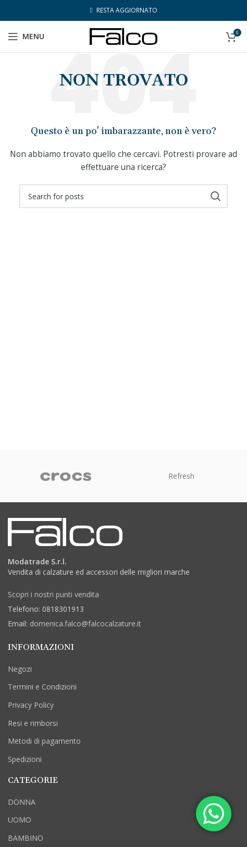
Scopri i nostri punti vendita (53, 594)
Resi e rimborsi (33, 723)
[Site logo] (123, 36)
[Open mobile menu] (26, 36)
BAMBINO (25, 838)
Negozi (20, 669)
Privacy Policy (31, 705)
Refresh (181, 476)
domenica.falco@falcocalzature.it (85, 623)
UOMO (19, 820)
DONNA (21, 802)
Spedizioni (25, 759)
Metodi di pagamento (44, 741)
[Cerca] (123, 196)
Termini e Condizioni (42, 687)
